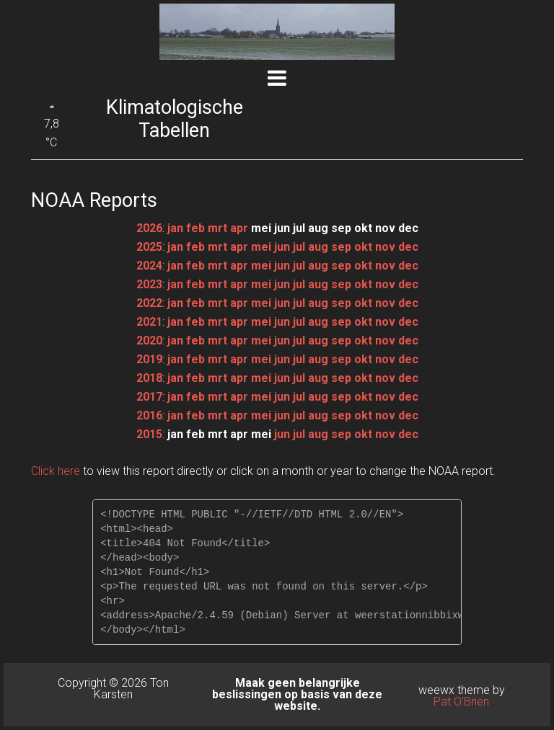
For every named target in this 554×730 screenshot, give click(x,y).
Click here (55, 471)
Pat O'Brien (461, 701)
